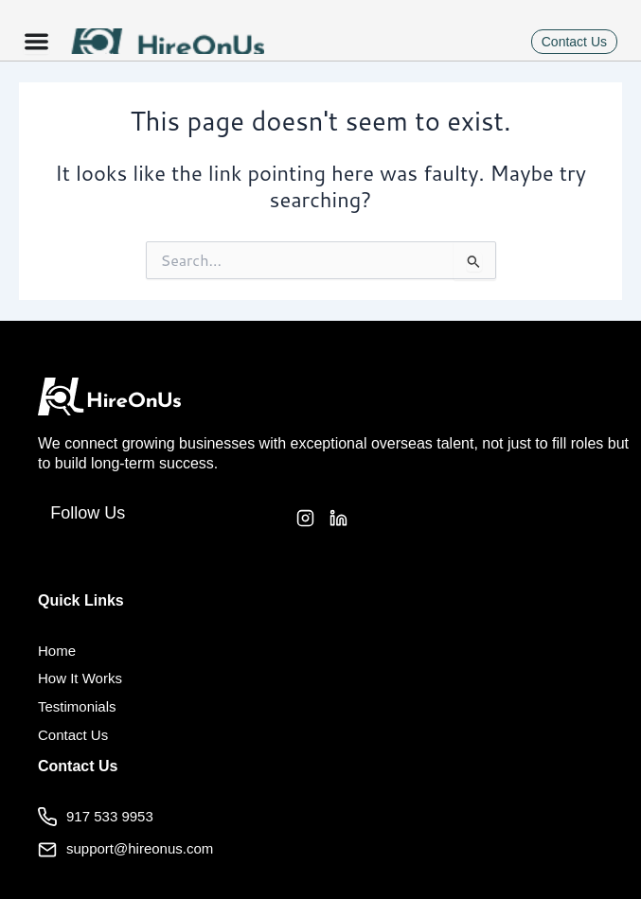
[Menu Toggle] (36, 41)
